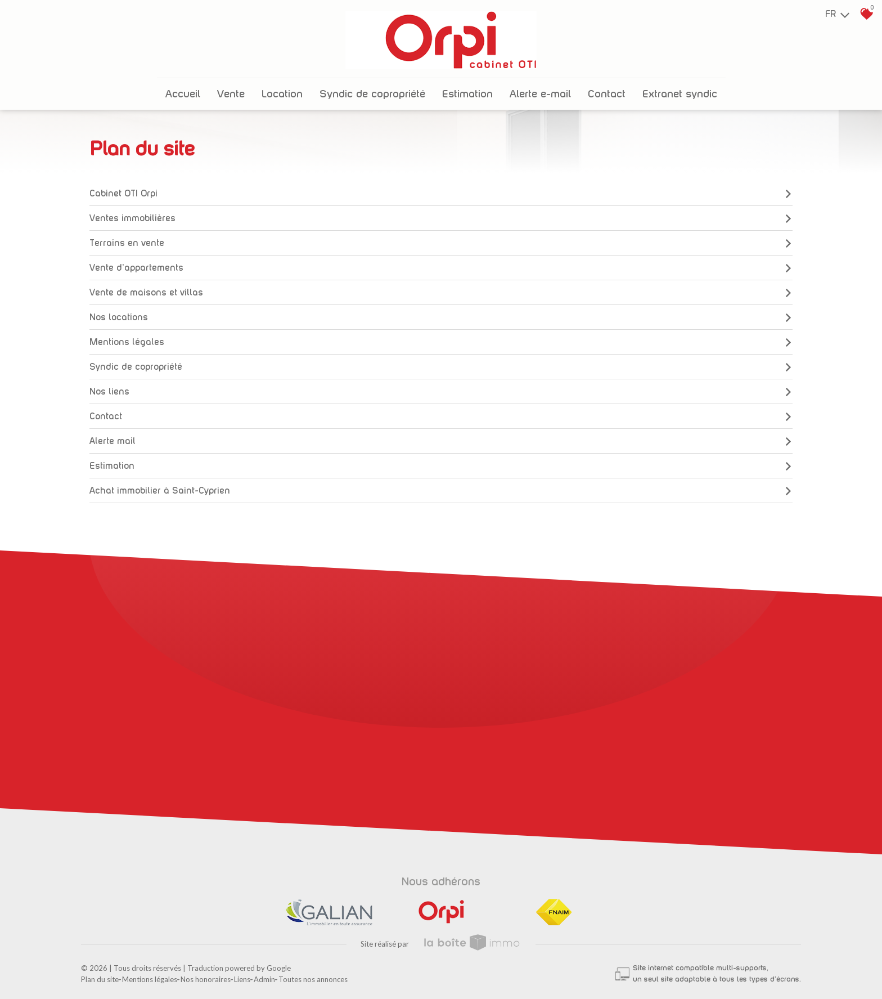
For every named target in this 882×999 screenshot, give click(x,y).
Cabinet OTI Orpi (441, 193)
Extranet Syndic (679, 94)
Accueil (182, 94)
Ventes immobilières (441, 218)
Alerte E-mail (540, 94)
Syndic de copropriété (372, 94)
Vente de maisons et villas (441, 292)
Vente (231, 94)
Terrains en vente (441, 243)
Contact (607, 94)
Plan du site (100, 979)
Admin (264, 979)
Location (282, 94)
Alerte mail (441, 441)
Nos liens (441, 391)
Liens (242, 979)
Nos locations (441, 317)
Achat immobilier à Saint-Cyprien (441, 490)
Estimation (467, 94)
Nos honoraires (206, 979)
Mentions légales (441, 342)
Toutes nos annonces (313, 979)
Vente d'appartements (441, 267)
